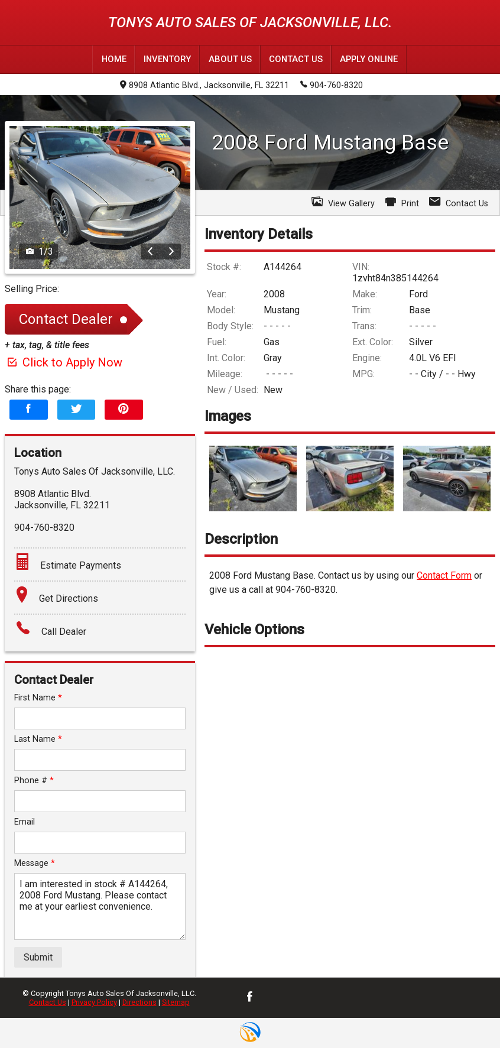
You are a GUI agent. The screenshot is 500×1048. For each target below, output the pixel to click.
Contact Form (444, 575)
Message (34, 863)
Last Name (38, 739)
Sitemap (176, 1002)
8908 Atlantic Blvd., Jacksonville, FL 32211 (204, 85)
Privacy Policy (94, 1002)
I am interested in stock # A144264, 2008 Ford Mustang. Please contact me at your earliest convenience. (100, 905)
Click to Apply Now (63, 362)
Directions (139, 1002)
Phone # (34, 780)
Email (24, 821)
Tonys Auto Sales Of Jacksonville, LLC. (250, 22)
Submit (38, 956)
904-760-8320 (331, 84)
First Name (38, 697)
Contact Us (47, 1002)
